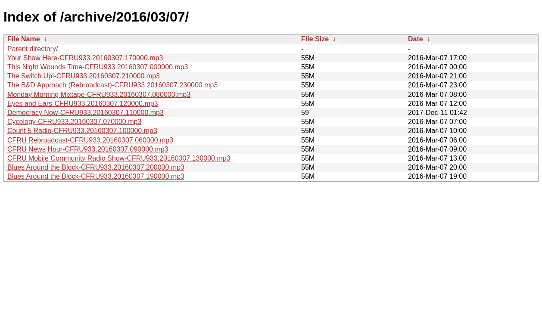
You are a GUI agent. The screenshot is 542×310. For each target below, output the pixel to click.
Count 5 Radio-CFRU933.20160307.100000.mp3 (82, 130)
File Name (23, 39)
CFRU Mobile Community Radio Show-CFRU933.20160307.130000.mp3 (119, 158)
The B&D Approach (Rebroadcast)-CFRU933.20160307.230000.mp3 (112, 85)
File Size (315, 39)
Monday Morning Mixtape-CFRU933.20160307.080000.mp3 (98, 94)
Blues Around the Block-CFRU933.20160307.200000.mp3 (95, 167)
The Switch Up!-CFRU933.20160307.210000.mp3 (83, 76)
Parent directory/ (32, 49)
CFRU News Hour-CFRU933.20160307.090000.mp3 (87, 149)
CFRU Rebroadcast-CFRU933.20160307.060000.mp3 (90, 140)
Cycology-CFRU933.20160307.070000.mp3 (74, 121)
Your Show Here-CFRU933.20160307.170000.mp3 (85, 58)
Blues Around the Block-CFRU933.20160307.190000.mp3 (95, 176)
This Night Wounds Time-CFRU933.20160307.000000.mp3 (97, 67)
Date (415, 39)
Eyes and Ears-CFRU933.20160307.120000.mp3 (82, 103)
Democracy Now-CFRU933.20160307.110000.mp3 (85, 112)
